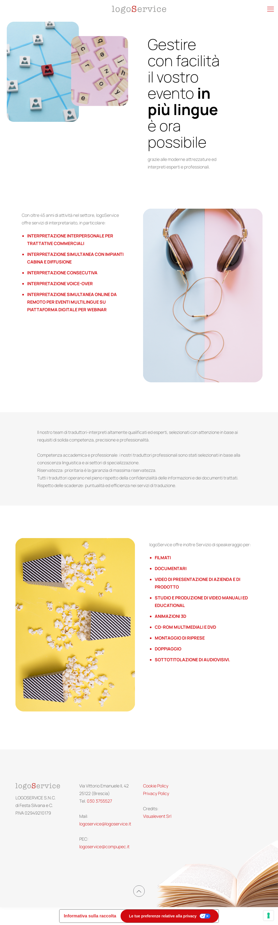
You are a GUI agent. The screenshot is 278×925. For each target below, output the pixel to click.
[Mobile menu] (270, 12)
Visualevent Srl (157, 816)
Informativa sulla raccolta (90, 916)
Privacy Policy (156, 793)
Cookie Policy (155, 786)
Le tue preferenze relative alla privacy (163, 916)
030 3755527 (99, 801)
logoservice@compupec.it (104, 847)
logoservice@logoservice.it (105, 824)
